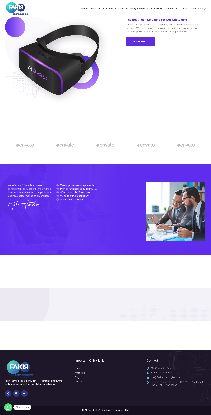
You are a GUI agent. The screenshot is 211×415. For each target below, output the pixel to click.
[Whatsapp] (8, 407)
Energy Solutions (141, 8)
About (78, 368)
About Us (97, 8)
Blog (77, 377)
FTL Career (182, 8)
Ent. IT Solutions (117, 8)
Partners (159, 8)
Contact (79, 382)
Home (84, 8)
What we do (81, 373)
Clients (169, 8)
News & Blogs (198, 8)
